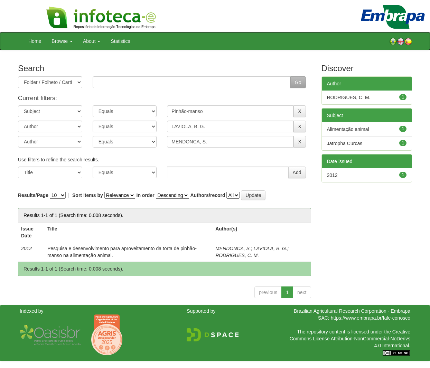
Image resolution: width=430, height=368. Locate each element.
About (91, 41)
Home (34, 41)
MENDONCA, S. (233, 248)
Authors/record (207, 195)
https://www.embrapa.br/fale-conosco (370, 318)
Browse (62, 41)
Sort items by (87, 195)
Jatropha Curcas (345, 143)
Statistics (120, 41)
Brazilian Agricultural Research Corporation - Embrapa (352, 311)
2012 (332, 175)
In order (146, 195)
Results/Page (33, 195)
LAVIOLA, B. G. (270, 248)
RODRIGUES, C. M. (237, 255)
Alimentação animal (348, 129)
